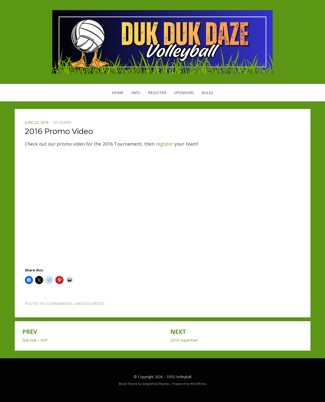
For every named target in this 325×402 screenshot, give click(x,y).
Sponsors (184, 92)
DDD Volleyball (179, 376)
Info (135, 92)
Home (118, 92)
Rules (207, 92)
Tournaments (58, 303)
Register (157, 92)
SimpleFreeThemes (156, 384)
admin (65, 122)
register (164, 144)
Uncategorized (89, 303)
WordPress (198, 384)
